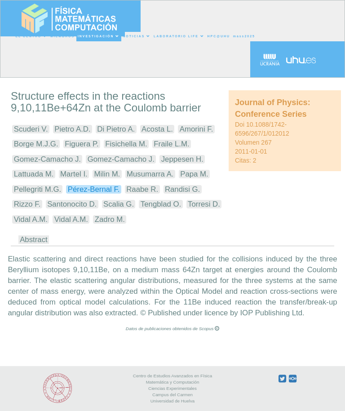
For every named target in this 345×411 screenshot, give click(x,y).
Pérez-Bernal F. (94, 189)
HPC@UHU (219, 36)
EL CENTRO (31, 36)
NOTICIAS (136, 36)
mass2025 (244, 36)
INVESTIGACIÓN (98, 36)
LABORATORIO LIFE (179, 36)
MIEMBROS (62, 36)
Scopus (209, 328)
